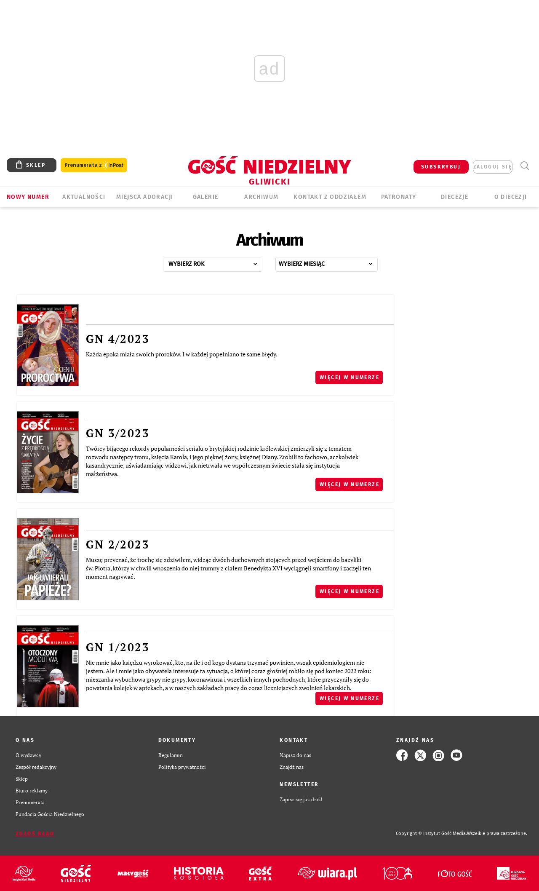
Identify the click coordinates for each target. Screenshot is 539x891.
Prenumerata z (93, 165)
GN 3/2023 (117, 433)
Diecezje (454, 197)
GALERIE (206, 197)
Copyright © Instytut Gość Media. (431, 833)
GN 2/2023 (117, 544)
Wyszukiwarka (524, 166)
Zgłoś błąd (35, 834)
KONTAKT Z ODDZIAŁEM (330, 197)
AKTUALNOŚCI (83, 197)
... (222, 261)
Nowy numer (28, 197)
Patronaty (398, 197)
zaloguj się (492, 167)
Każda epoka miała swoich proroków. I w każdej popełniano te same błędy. (182, 354)
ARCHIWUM (261, 197)
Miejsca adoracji (144, 197)
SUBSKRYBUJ (441, 167)
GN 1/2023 (117, 647)
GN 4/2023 (117, 339)
